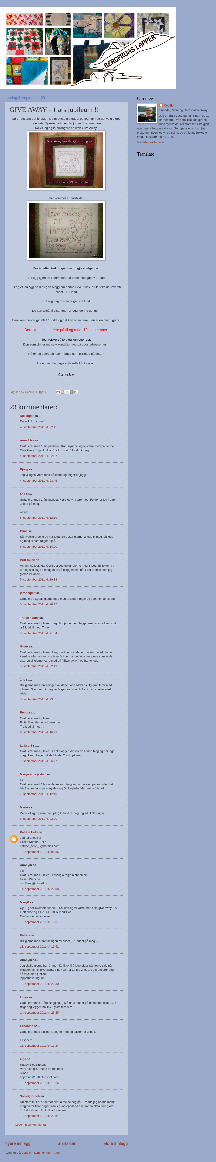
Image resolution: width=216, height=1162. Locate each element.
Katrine (25, 935)
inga (23, 1059)
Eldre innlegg (115, 1143)
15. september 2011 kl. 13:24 (39, 1045)
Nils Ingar (27, 416)
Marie (24, 807)
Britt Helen (27, 560)
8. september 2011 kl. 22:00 (38, 818)
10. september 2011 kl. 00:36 (39, 852)
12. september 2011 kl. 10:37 (39, 922)
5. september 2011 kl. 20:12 (38, 604)
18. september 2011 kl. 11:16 (39, 1083)
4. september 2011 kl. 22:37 (38, 456)
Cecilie (169, 105)
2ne (22, 679)
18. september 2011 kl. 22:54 (39, 1116)
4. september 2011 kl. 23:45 (38, 480)
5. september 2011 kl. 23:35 (38, 699)
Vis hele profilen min (150, 142)
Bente (24, 712)
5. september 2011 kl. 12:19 (38, 517)
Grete (24, 646)
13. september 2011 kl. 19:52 (39, 946)
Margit (24, 902)
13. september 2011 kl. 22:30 (39, 984)
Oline (23, 531)
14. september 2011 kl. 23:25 (39, 1012)
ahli (22, 494)
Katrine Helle (29, 832)
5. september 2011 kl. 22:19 (38, 666)
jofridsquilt (28, 593)
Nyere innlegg (17, 1143)
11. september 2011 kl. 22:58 (39, 889)
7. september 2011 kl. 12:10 (38, 794)
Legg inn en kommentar (31, 1124)
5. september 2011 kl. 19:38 (38, 579)
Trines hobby (29, 617)
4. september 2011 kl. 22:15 (38, 427)
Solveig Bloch (30, 1096)
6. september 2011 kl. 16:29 (38, 732)
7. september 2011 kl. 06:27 (38, 761)
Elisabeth (26, 1026)
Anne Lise (27, 440)
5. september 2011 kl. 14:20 (38, 546)
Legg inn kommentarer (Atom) (42, 1152)
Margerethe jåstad (33, 774)
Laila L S (26, 745)
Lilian (24, 997)
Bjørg (24, 469)
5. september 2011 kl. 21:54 (38, 633)
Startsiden (66, 1143)
